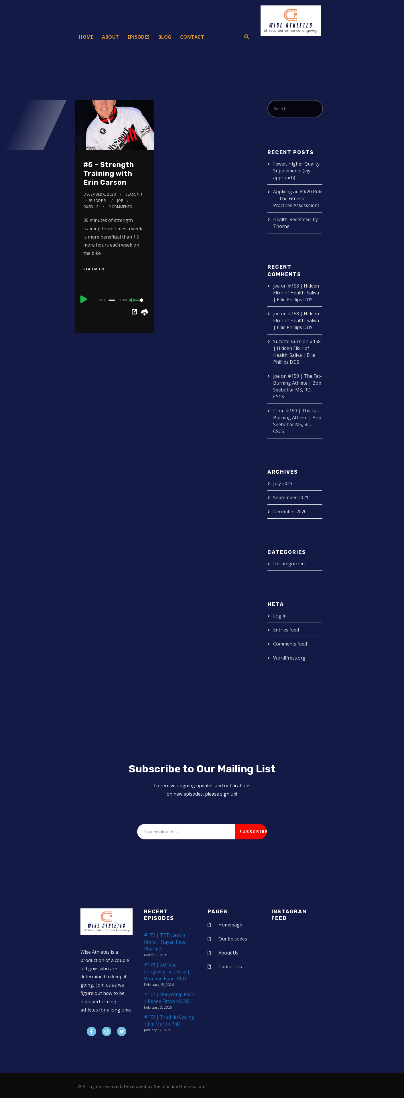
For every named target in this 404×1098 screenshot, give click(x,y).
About (110, 37)
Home (86, 37)
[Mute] (132, 301)
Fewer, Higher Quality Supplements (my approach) (296, 171)
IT (275, 411)
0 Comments (120, 206)
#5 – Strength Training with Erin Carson (108, 173)
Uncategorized (289, 563)
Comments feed (290, 644)
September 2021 (290, 497)
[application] (114, 300)
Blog (165, 37)
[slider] (112, 300)
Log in (280, 616)
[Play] (84, 299)
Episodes (139, 37)
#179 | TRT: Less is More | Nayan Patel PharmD (165, 942)
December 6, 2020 (100, 194)
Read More (94, 269)
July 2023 (282, 483)
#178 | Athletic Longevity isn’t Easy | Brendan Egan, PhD (167, 972)
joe (120, 200)
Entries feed (286, 630)
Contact (192, 37)
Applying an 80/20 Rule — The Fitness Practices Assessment (297, 198)
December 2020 (290, 511)
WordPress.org (289, 658)
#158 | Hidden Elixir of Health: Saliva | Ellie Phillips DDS (296, 293)
